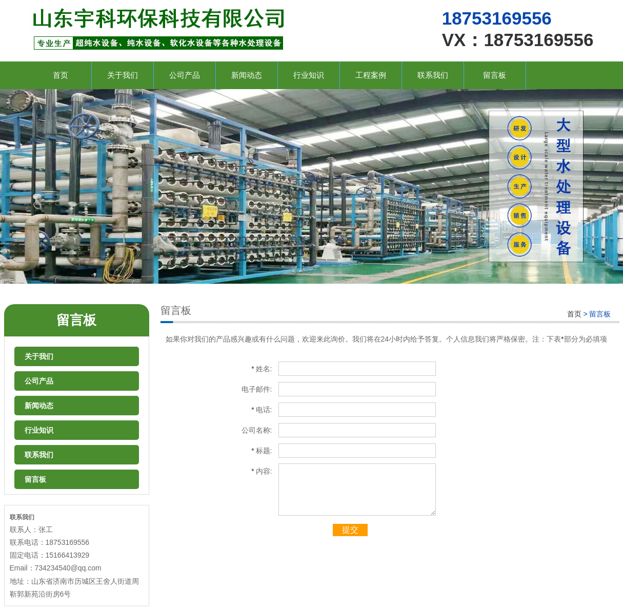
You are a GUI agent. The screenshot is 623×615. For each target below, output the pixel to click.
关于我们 (122, 75)
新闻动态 (246, 75)
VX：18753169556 (518, 40)
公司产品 (184, 75)
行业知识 (308, 75)
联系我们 (432, 75)
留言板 (494, 75)
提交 (350, 529)
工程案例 (370, 75)
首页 (60, 75)
